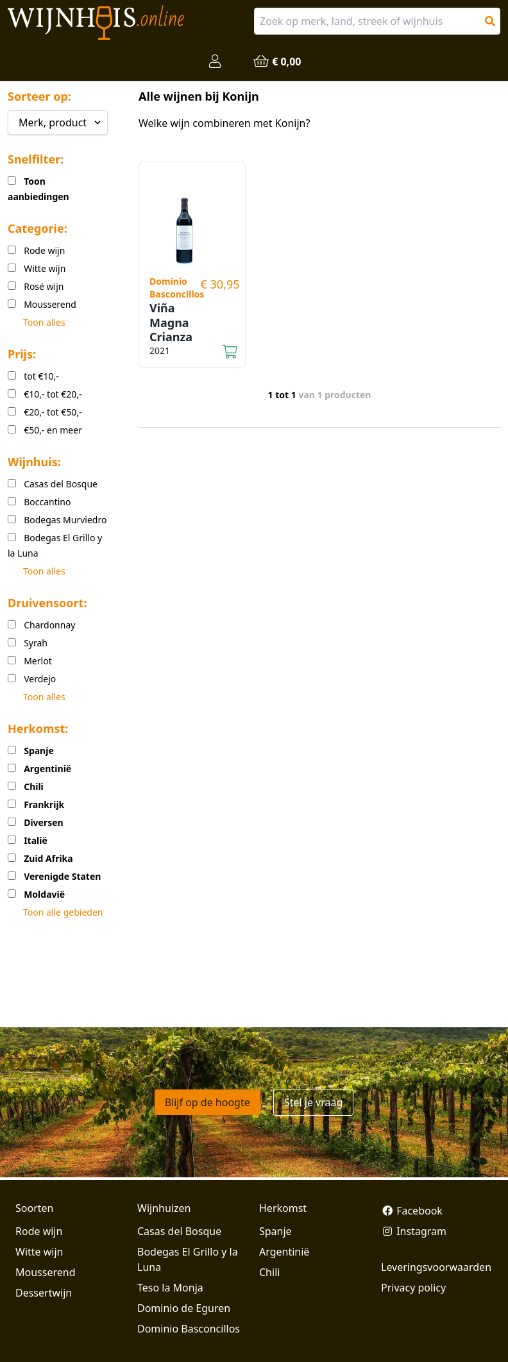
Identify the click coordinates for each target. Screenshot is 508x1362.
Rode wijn (38, 1231)
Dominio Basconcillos (188, 1329)
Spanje (275, 1231)
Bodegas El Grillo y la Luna (187, 1259)
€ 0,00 (276, 62)
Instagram (413, 1231)
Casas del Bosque (179, 1231)
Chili (269, 1272)
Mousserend (45, 1272)
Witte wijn (39, 1252)
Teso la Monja (170, 1288)
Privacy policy (413, 1288)
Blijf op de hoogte (207, 1102)
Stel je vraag (313, 1102)
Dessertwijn (43, 1293)
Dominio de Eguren (183, 1308)
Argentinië (284, 1252)
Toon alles (44, 322)
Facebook (412, 1211)
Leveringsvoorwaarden (436, 1267)
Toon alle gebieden (63, 912)
